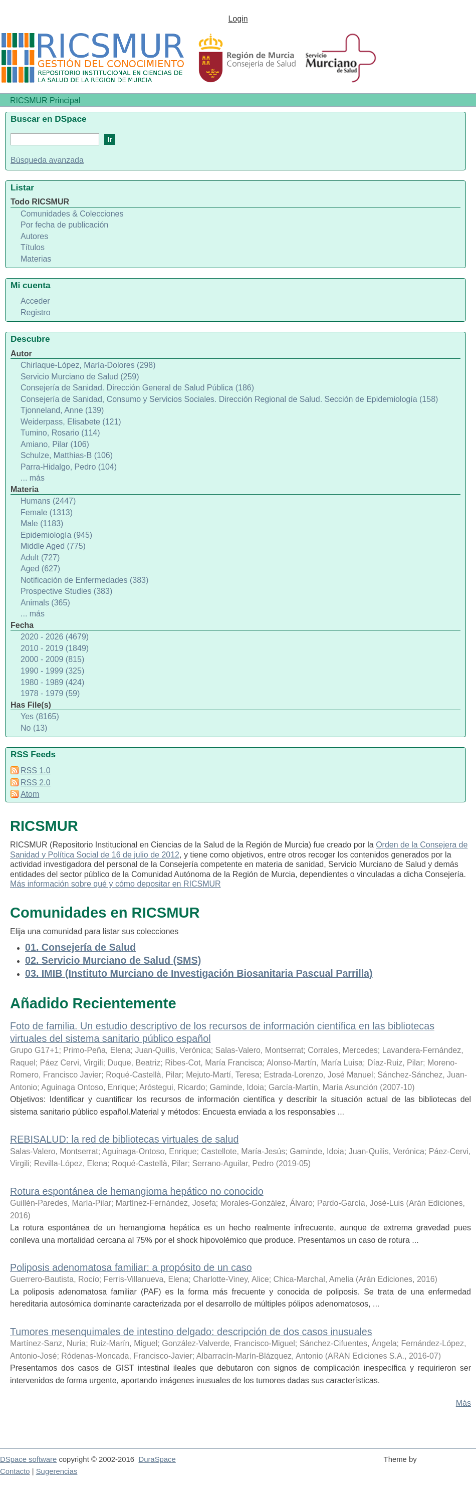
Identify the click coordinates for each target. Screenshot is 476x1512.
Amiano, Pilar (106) (55, 444)
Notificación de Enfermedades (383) (84, 580)
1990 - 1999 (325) (52, 671)
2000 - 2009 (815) (52, 659)
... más (33, 478)
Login (238, 19)
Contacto (15, 1471)
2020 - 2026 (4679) (55, 636)
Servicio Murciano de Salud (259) (80, 376)
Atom (30, 794)
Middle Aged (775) (53, 546)
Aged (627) (40, 568)
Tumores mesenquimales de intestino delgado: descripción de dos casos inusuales (191, 1331)
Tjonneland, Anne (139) (62, 410)
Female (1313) (47, 512)
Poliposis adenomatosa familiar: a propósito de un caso (131, 1267)
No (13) (34, 728)
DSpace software (28, 1459)
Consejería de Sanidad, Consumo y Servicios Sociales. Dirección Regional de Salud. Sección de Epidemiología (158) (229, 399)
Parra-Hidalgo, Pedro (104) (69, 467)
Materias (36, 259)
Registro (36, 312)
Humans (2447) (48, 501)
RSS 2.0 (36, 782)
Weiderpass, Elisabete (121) (71, 421)
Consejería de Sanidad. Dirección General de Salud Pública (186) (137, 387)
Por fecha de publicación (64, 225)
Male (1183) (42, 523)
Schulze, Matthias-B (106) (67, 455)
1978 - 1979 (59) (50, 693)
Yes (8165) (40, 716)
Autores (34, 236)
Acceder (35, 301)
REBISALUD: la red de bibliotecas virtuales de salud (124, 1139)
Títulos (33, 247)
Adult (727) (40, 557)
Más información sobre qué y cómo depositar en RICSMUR (115, 884)
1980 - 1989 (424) (52, 682)
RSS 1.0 (36, 770)
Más (463, 1403)
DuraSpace (156, 1459)
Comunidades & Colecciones (72, 213)
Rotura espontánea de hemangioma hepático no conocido (137, 1191)
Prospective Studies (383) (66, 591)
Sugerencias (57, 1471)
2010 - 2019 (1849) (55, 648)
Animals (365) (45, 602)
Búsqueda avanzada (47, 160)
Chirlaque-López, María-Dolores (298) (88, 365)
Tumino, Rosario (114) (60, 432)
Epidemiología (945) (56, 535)
